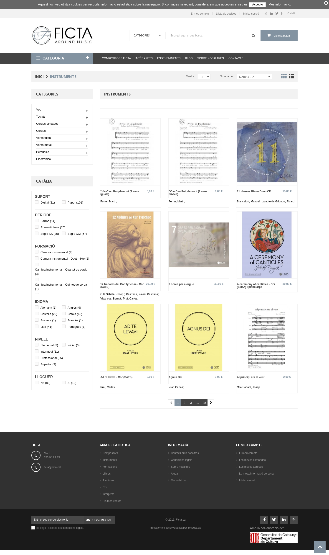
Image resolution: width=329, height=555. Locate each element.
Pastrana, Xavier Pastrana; (142, 293)
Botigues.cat (194, 526)
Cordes (41, 130)
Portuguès (77, 326)
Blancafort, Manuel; (249, 200)
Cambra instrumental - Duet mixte (64, 257)
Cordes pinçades (47, 122)
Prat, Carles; (130, 297)
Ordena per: (227, 75)
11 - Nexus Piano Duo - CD (254, 190)
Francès (75, 319)
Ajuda (174, 472)
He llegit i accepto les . (60, 526)
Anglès (74, 306)
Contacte (235, 57)
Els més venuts (112, 499)
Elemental (49, 344)
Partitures (108, 479)
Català (75, 313)
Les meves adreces (251, 465)
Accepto (257, 4)
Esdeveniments (169, 57)
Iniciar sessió (251, 12)
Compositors (110, 452)
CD (104, 486)
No (45, 382)
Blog (189, 57)
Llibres (107, 472)
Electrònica (43, 158)
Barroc (47, 220)
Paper (75, 201)
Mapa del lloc (179, 479)
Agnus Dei (175, 375)
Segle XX (49, 233)
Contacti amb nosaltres (185, 452)
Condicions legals (181, 458)
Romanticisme (52, 226)
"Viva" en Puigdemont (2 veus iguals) (119, 191)
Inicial (74, 344)
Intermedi (49, 350)
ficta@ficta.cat (52, 466)
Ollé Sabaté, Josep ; (113, 293)
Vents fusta (43, 137)
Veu (38, 108)
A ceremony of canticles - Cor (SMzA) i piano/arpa (256, 284)
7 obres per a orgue (181, 283)
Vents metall (44, 144)
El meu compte (200, 12)
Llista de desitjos (226, 12)
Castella (48, 313)
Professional (51, 357)
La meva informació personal (256, 472)
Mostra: (190, 75)
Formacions (110, 465)
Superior (48, 363)
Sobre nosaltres (210, 57)
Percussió (42, 151)
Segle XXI (77, 233)
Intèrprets (144, 57)
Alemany (48, 306)
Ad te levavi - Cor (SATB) (116, 375)
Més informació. (279, 4)
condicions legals (73, 526)
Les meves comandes (252, 458)
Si (72, 382)
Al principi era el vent (250, 375)
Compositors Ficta (116, 57)
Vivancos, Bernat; (111, 297)
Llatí (46, 326)
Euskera (48, 319)
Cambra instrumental (56, 251)
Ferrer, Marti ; (108, 200)
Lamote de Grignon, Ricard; (278, 200)
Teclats (40, 115)
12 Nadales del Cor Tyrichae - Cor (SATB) (122, 284)
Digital (47, 201)
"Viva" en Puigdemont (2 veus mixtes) (188, 191)
